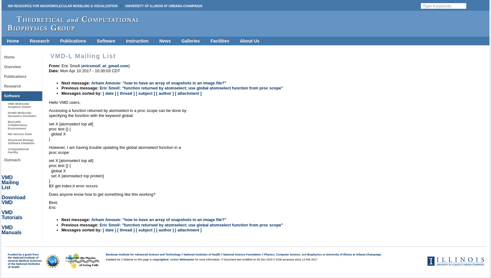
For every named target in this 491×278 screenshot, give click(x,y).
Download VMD (13, 200)
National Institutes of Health (202, 254)
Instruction (137, 40)
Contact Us (113, 259)
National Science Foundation (242, 254)
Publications (73, 40)
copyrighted (160, 259)
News (165, 40)
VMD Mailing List (10, 182)
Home (13, 40)
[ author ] (165, 93)
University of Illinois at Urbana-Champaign (163, 6)
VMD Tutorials (12, 215)
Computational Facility (18, 150)
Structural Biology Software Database (21, 141)
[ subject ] (145, 93)
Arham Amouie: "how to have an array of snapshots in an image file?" (158, 83)
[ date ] (109, 93)
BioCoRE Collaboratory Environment (17, 125)
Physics (269, 254)
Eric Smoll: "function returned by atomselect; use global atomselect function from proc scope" (191, 88)
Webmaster (186, 259)
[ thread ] (126, 93)
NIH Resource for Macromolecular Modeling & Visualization (62, 6)
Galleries (190, 40)
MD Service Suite (20, 134)
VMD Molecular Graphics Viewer (19, 105)
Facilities (219, 40)
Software (106, 40)
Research (39, 40)
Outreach (12, 160)
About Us (249, 40)
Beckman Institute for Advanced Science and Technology (143, 254)
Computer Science (288, 254)
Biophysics (314, 254)
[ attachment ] (188, 93)
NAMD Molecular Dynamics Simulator (22, 114)
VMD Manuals (12, 230)
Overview (12, 67)
